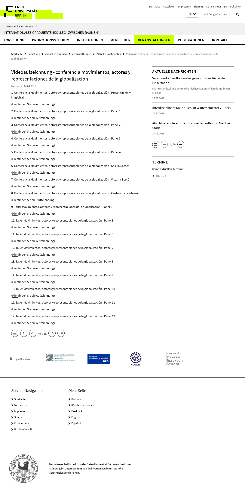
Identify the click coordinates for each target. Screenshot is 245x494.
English (75, 417)
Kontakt (219, 40)
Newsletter (169, 6)
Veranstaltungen (154, 40)
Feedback (76, 411)
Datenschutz (213, 6)
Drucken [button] (76, 399)
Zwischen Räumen (56, 54)
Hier (15, 104)
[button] (192, 14)
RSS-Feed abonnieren (83, 405)
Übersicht (159, 176)
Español (76, 423)
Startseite (154, 6)
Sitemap (199, 6)
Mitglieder (120, 40)
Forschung (14, 40)
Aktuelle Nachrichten (108, 54)
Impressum (184, 6)
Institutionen (90, 40)
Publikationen (191, 40)
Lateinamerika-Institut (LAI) (20, 26)
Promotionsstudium (50, 40)
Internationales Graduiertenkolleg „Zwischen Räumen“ (51, 32)
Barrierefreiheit (232, 6)
